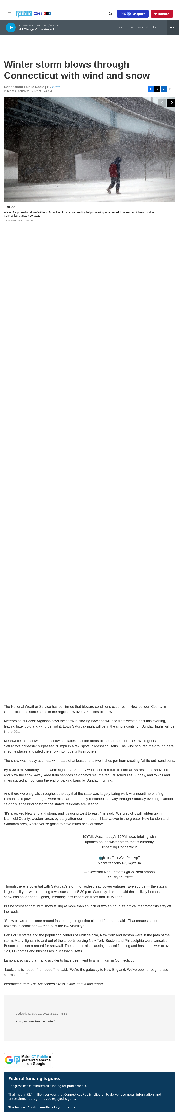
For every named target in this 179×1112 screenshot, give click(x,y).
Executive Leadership (78, 1018)
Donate (163, 13)
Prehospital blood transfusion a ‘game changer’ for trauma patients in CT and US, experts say (90, 859)
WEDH (11, 1040)
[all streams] (173, 27)
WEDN (20, 1040)
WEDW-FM (14, 1044)
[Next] (171, 208)
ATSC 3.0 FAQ (38, 1051)
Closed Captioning (149, 1020)
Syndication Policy (149, 1037)
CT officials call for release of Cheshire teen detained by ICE (62, 819)
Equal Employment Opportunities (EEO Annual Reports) (117, 1056)
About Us (70, 1001)
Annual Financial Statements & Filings (150, 1003)
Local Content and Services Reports (149, 1067)
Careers (70, 1060)
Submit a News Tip (76, 1086)
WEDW (30, 1040)
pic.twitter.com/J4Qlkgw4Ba (119, 387)
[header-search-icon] (110, 13)
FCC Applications (148, 1028)
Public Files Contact (18, 1051)
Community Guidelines (115, 1037)
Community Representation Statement (117, 1028)
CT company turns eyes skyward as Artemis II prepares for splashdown (72, 845)
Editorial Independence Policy (152, 1047)
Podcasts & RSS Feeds (115, 1010)
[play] (11, 27)
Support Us (71, 1077)
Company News (74, 1010)
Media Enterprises (76, 1052)
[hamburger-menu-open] (9, 14)
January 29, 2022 (119, 401)
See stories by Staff (18, 702)
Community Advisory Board (81, 1043)
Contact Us (71, 1069)
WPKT (34, 1044)
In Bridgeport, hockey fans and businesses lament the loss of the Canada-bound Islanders (87, 806)
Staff (56, 87)
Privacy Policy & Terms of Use (116, 1078)
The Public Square (149, 1076)
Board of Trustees (75, 1035)
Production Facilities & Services (151, 1057)
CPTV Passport (110, 1045)
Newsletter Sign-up (112, 1001)
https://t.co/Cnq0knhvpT (121, 382)
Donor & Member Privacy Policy (116, 1068)
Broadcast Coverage (150, 1011)
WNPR (25, 1044)
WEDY (39, 1040)
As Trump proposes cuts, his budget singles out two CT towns (64, 832)
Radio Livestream (112, 1018)
